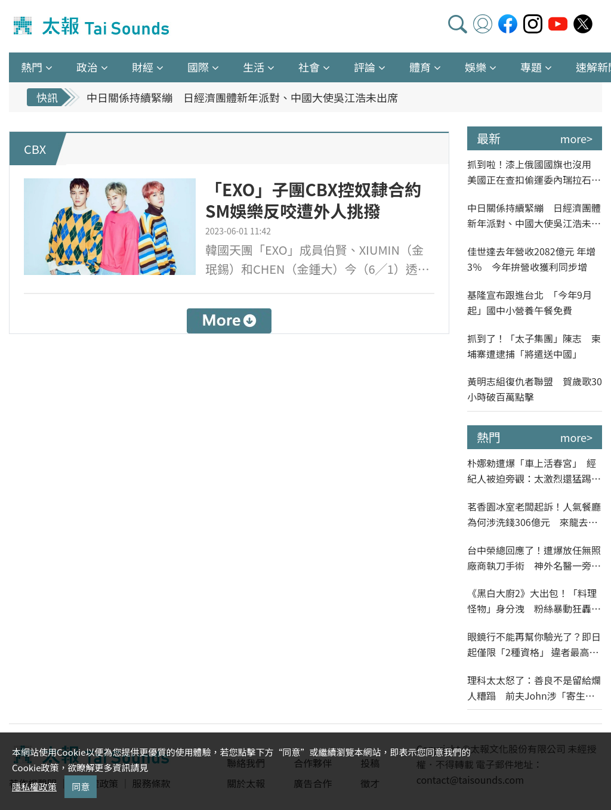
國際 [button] (198, 67)
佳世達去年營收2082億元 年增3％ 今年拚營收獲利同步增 (531, 259)
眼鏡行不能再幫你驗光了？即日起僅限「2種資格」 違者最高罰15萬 (534, 644)
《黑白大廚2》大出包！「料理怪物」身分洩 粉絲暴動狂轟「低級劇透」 (532, 601)
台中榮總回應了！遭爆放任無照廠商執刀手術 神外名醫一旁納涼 (534, 558)
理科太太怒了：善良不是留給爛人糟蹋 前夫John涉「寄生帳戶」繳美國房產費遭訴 (534, 688)
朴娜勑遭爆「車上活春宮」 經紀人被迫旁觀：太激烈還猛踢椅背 (534, 471)
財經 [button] (142, 67)
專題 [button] (531, 67)
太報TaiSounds (92, 26)
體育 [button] (420, 67)
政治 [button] (87, 67)
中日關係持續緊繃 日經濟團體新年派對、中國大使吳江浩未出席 (242, 97)
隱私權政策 (34, 786)
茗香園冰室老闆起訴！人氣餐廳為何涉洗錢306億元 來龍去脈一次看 (534, 514)
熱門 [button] (31, 67)
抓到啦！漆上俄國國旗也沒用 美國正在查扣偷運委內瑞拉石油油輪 (534, 172)
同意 (81, 786)
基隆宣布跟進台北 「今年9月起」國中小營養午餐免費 (529, 302)
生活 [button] (253, 67)
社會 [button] (309, 67)
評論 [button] (364, 67)
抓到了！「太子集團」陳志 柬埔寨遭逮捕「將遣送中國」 (534, 346)
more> (576, 138)
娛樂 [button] (475, 67)
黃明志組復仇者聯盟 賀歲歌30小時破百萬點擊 (534, 389)
